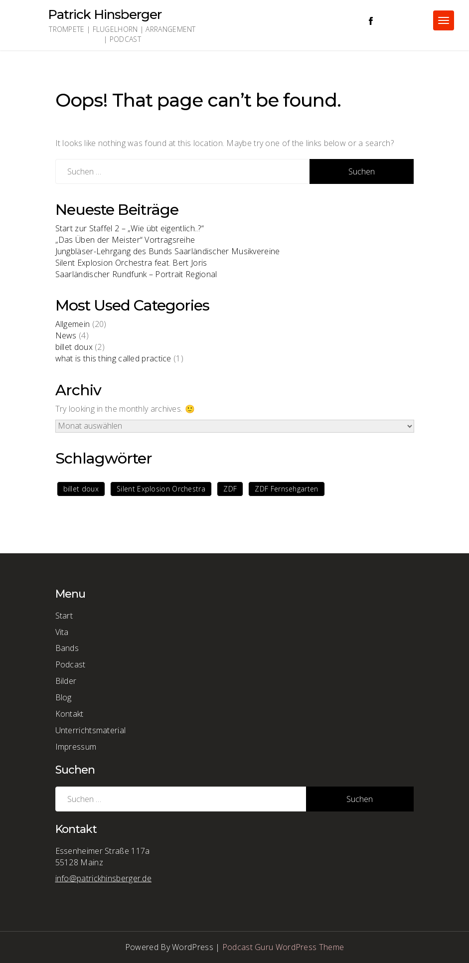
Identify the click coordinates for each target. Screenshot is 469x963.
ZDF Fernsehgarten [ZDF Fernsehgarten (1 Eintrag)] (286, 488)
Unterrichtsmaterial (90, 730)
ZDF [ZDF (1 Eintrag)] (230, 488)
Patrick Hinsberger (104, 14)
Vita (62, 632)
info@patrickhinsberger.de (103, 878)
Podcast (70, 664)
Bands (67, 647)
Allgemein (72, 324)
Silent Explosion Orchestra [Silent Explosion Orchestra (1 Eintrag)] (161, 488)
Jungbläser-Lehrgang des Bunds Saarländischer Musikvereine (167, 251)
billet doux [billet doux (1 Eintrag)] (81, 488)
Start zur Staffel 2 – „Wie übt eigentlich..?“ (129, 228)
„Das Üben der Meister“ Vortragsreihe (125, 239)
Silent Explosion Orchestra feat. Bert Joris (131, 262)
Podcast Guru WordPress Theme (283, 947)
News (66, 335)
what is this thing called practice (113, 358)
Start (64, 615)
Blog (63, 697)
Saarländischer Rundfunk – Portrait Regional (136, 274)
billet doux (74, 346)
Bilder (66, 680)
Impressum (76, 746)
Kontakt (69, 713)
